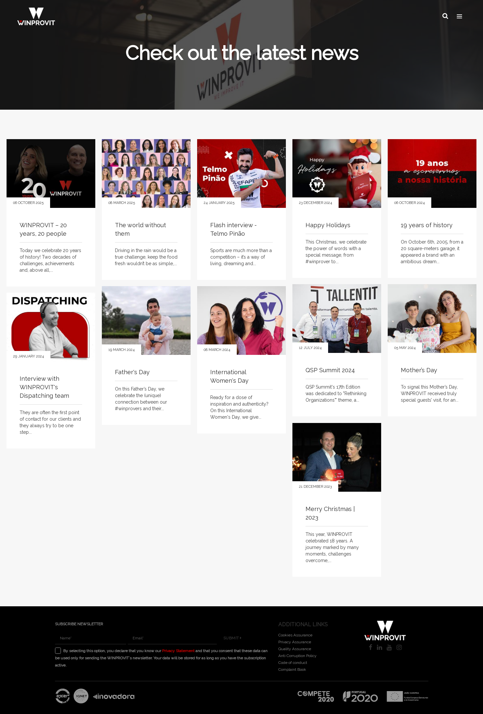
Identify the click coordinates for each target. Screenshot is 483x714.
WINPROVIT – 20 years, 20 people (43, 229)
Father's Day (132, 372)
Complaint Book (292, 669)
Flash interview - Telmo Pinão (233, 229)
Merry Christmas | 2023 (330, 513)
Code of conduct (292, 662)
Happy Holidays (328, 225)
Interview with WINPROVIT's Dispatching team (44, 387)
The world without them (140, 229)
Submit (232, 638)
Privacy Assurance (294, 642)
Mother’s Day (419, 370)
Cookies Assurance (295, 635)
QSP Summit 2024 (330, 370)
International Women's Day (229, 376)
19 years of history (427, 225)
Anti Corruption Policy (297, 655)
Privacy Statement (178, 651)
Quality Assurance (294, 649)
